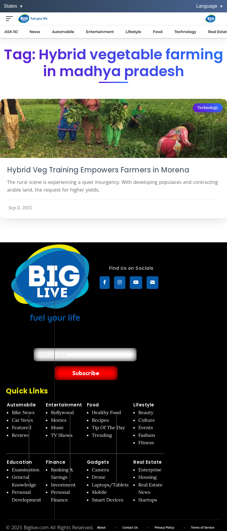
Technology (207, 107)
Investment (63, 472)
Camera (100, 457)
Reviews (21, 423)
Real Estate (147, 450)
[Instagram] (119, 283)
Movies (59, 408)
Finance (56, 450)
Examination (25, 457)
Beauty (145, 400)
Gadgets (98, 450)
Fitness (146, 430)
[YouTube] (136, 283)
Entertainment (64, 392)
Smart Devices (108, 487)
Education (19, 450)
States (13, 6)
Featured (21, 415)
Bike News (23, 400)
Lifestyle (143, 392)
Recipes (100, 408)
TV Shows (61, 423)
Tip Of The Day (108, 415)
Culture (146, 408)
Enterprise (149, 457)
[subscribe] (152, 283)
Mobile (99, 480)
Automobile (21, 392)
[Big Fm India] (210, 18)
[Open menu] (11, 18)
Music (57, 415)
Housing (147, 465)
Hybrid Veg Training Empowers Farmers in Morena (98, 170)
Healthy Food (106, 400)
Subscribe (119, 360)
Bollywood (62, 400)
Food (93, 392)
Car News (22, 408)
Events (145, 415)
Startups (147, 487)
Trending (102, 423)
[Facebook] (105, 283)
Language (209, 6)
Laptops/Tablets (110, 472)
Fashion (146, 423)
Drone (99, 465)
